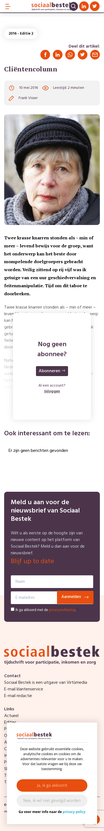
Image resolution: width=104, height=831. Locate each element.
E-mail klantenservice (23, 689)
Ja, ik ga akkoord (52, 785)
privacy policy (74, 811)
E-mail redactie (18, 696)
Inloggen (52, 391)
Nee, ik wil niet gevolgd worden (52, 800)
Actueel (11, 715)
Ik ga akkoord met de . (46, 610)
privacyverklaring (62, 610)
